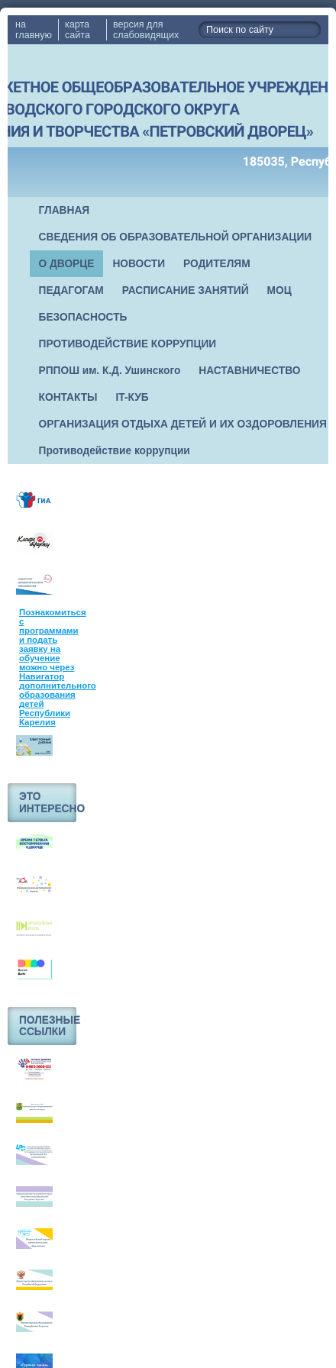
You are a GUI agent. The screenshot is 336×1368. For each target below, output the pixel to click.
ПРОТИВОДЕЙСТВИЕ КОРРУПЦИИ (128, 344)
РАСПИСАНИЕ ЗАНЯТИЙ (185, 290)
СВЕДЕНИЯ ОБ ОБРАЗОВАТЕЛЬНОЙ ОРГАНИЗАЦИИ (175, 237)
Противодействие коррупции (114, 451)
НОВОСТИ (138, 263)
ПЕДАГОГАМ (71, 290)
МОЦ (279, 290)
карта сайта (77, 29)
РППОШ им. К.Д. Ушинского (110, 370)
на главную (33, 29)
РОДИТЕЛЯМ (216, 263)
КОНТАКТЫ (68, 397)
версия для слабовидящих (146, 29)
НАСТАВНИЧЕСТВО (249, 370)
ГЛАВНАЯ (64, 210)
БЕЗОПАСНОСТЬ (83, 317)
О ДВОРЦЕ (67, 263)
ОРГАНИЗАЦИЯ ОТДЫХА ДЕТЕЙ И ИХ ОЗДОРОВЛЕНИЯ (183, 424)
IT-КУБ (132, 397)
